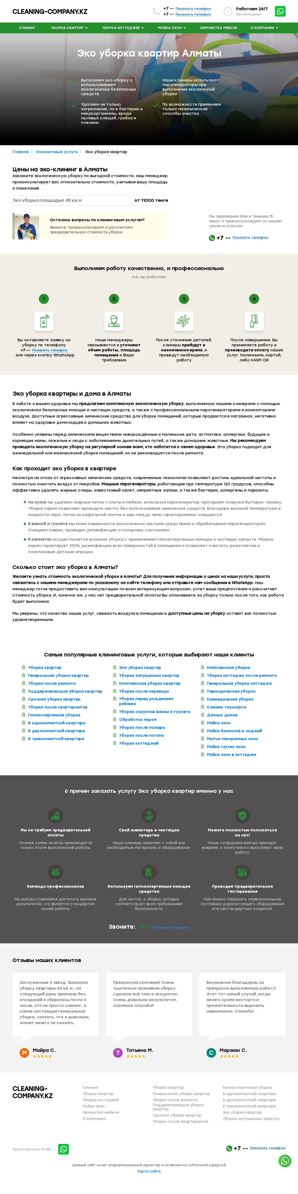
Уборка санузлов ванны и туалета (154, 711)
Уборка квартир (69, 28)
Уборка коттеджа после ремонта (242, 675)
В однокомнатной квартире (56, 723)
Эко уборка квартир (140, 667)
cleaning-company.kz (49, 12)
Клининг (27, 28)
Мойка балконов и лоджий (234, 731)
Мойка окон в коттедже (231, 754)
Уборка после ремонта (52, 683)
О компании (265, 28)
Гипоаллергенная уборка (54, 715)
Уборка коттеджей (123, 28)
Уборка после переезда (144, 691)
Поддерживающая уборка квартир (65, 691)
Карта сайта (149, 1171)
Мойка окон (172, 28)
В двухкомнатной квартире (56, 731)
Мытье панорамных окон (232, 738)
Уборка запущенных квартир (149, 675)
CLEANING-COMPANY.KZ (32, 1092)
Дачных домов (222, 715)
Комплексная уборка (228, 667)
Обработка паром (138, 719)
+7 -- (187, 8)
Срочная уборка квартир (54, 699)
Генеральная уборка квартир (58, 675)
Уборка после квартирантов (57, 707)
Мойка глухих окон (226, 746)
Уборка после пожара (142, 727)
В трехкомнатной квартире (56, 738)
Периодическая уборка (231, 691)
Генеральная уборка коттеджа (239, 683)
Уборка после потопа (141, 735)
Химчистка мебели (218, 28)
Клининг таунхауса (226, 707)
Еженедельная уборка (230, 699)
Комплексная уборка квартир (150, 683)
